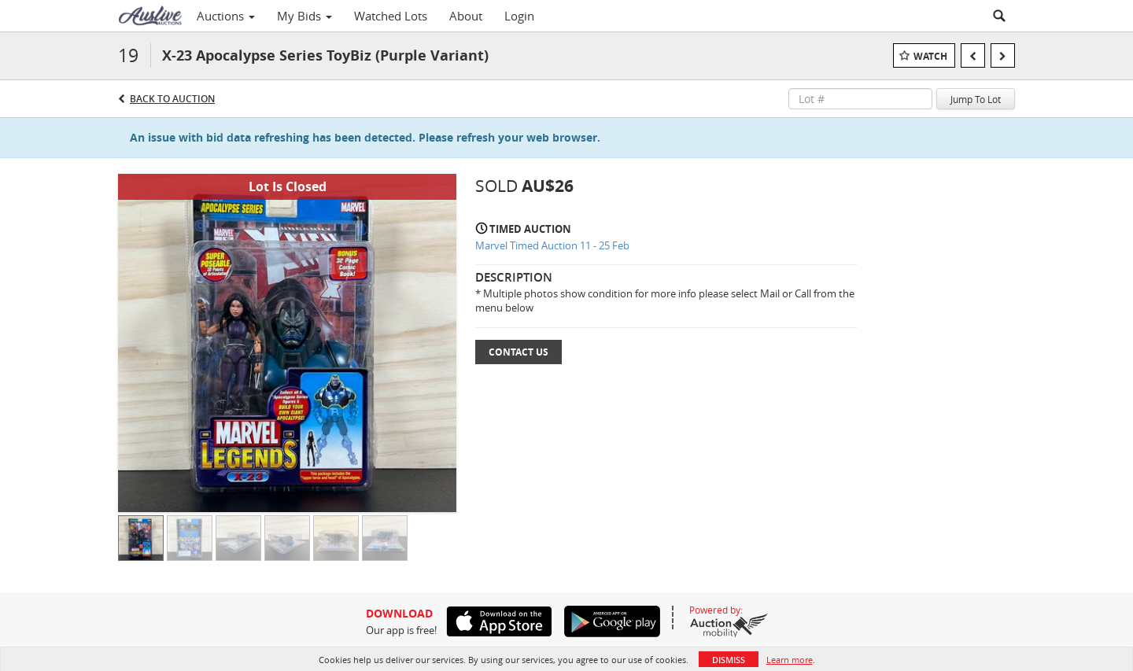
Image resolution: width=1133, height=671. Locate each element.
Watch (930, 56)
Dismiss (728, 659)
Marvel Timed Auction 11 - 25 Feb (552, 245)
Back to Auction (172, 98)
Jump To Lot (975, 99)
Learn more (789, 659)
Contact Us (518, 352)
